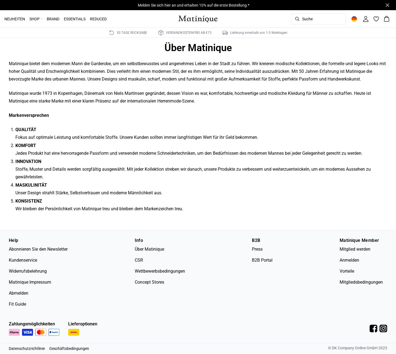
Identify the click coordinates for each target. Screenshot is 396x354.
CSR (139, 260)
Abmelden (18, 293)
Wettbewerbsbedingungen (160, 271)
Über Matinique (149, 249)
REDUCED (98, 19)
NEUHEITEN (14, 19)
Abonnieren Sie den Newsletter (38, 249)
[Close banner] (387, 5)
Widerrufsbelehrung (28, 271)
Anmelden (349, 260)
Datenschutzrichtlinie (27, 348)
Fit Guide (17, 304)
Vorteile (347, 271)
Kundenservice (23, 260)
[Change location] (354, 19)
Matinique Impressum (30, 282)
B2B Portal (262, 260)
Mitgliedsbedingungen (361, 282)
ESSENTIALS (75, 19)
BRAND (53, 19)
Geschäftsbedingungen (69, 348)
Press (257, 249)
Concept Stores (149, 282)
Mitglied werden (355, 249)
